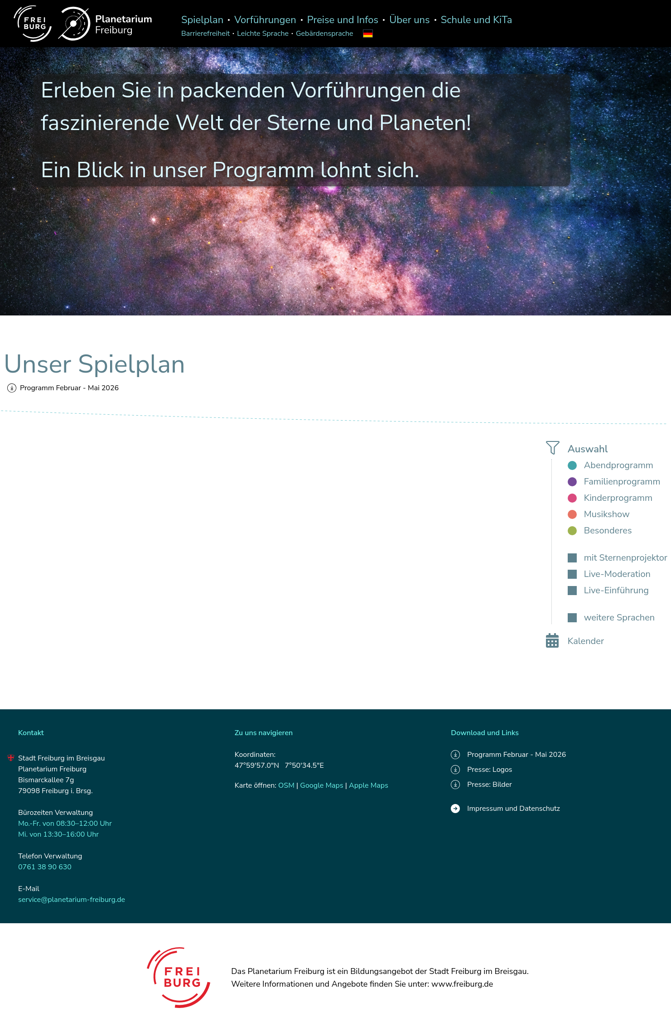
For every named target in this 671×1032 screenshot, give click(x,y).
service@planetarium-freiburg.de (71, 900)
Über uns (409, 20)
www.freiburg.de (462, 984)
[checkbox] (610, 465)
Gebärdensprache (324, 34)
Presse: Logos (481, 770)
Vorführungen (265, 20)
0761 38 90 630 (45, 867)
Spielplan (202, 20)
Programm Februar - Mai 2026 (63, 388)
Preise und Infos (342, 20)
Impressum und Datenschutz (505, 809)
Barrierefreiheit (205, 34)
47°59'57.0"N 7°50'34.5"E (279, 765)
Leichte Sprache (263, 34)
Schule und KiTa (476, 20)
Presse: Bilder (481, 785)
